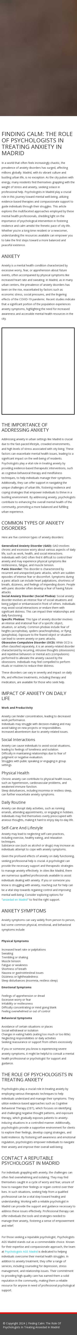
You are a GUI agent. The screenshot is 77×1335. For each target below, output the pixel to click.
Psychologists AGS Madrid (21, 1251)
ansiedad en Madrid (15, 899)
